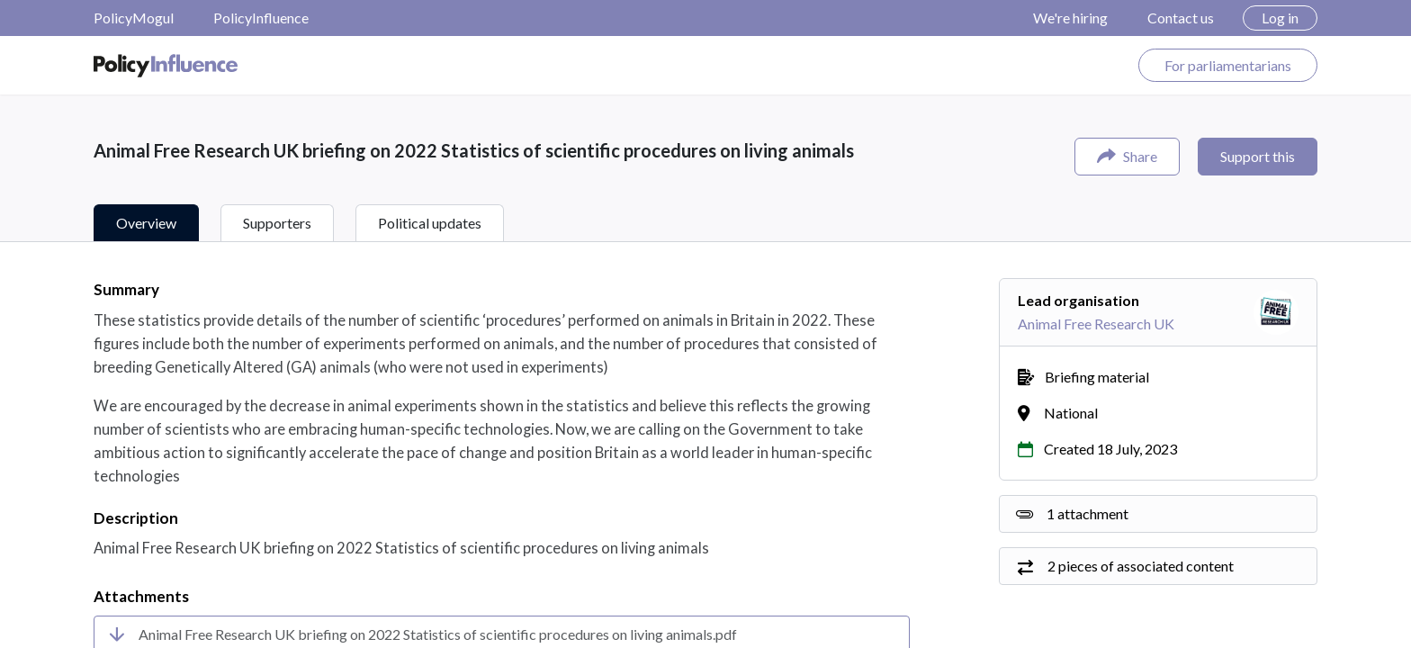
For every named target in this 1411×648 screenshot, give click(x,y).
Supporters (277, 222)
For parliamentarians (1227, 65)
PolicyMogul (134, 17)
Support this (1257, 156)
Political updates (429, 222)
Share (1127, 156)
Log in (1280, 17)
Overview (146, 222)
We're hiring (1070, 17)
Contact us (1180, 17)
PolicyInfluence (261, 17)
